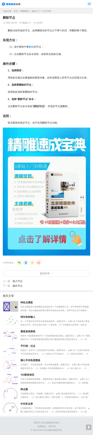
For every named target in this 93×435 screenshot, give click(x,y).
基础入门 (35, 11)
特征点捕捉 (27, 302)
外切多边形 (27, 403)
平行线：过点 (28, 346)
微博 (38, 262)
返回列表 (45, 273)
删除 (31, 47)
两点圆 (24, 389)
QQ (25, 262)
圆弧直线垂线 (28, 331)
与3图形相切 (27, 374)
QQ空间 (32, 262)
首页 (16, 11)
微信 (19, 262)
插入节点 (18, 281)
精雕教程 (24, 11)
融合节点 (18, 285)
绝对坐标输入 (28, 317)
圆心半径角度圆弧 (30, 360)
